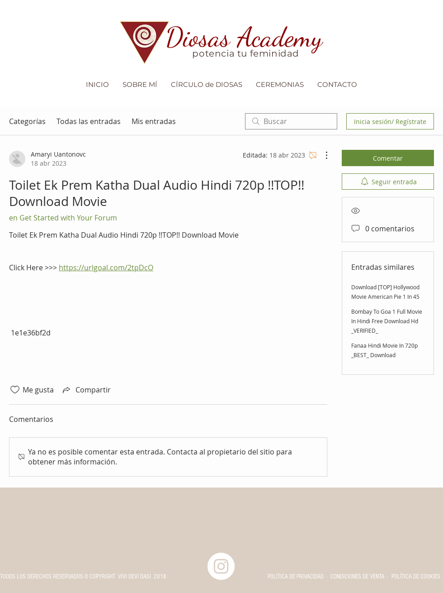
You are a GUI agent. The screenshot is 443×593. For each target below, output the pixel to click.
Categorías (27, 121)
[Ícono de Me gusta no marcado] (15, 389)
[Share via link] (86, 389)
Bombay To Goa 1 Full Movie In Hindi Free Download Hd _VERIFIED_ (386, 321)
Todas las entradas (89, 121)
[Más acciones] (321, 155)
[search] (291, 121)
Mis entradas (154, 121)
